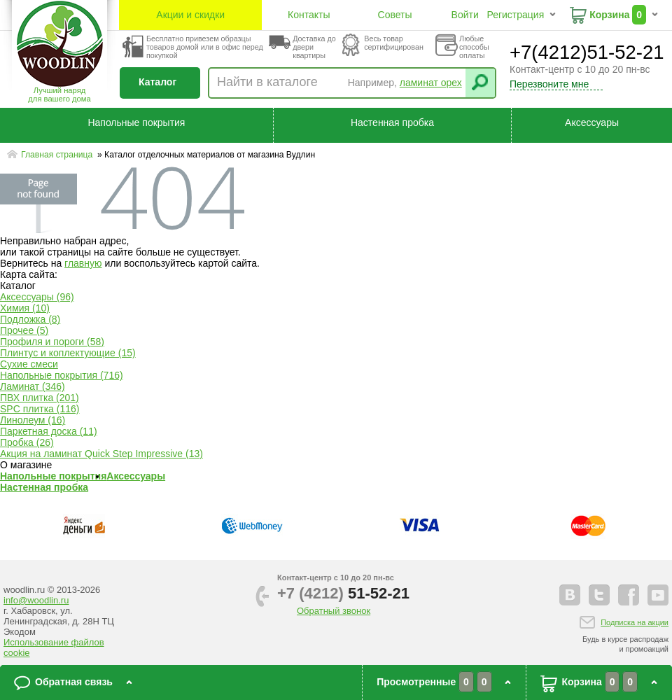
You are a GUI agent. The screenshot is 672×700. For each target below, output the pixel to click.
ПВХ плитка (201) (39, 397)
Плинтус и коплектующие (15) (68, 352)
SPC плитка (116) (39, 408)
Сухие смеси (29, 364)
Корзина (609, 14)
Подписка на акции (634, 622)
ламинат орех (431, 82)
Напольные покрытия (136, 122)
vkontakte (569, 595)
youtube (658, 595)
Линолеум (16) (32, 420)
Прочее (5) (24, 330)
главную (83, 263)
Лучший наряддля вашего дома (59, 94)
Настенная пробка (392, 122)
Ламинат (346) (32, 386)
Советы (395, 14)
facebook (628, 595)
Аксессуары (592, 122)
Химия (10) (25, 308)
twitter (599, 595)
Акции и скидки (190, 14)
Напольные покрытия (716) (61, 375)
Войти (465, 14)
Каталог (157, 82)
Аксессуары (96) (37, 296)
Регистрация (515, 14)
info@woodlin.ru (36, 600)
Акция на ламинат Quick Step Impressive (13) (101, 453)
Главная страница (58, 155)
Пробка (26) (27, 442)
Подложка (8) (30, 319)
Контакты (309, 14)
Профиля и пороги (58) (52, 341)
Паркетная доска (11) (48, 431)
